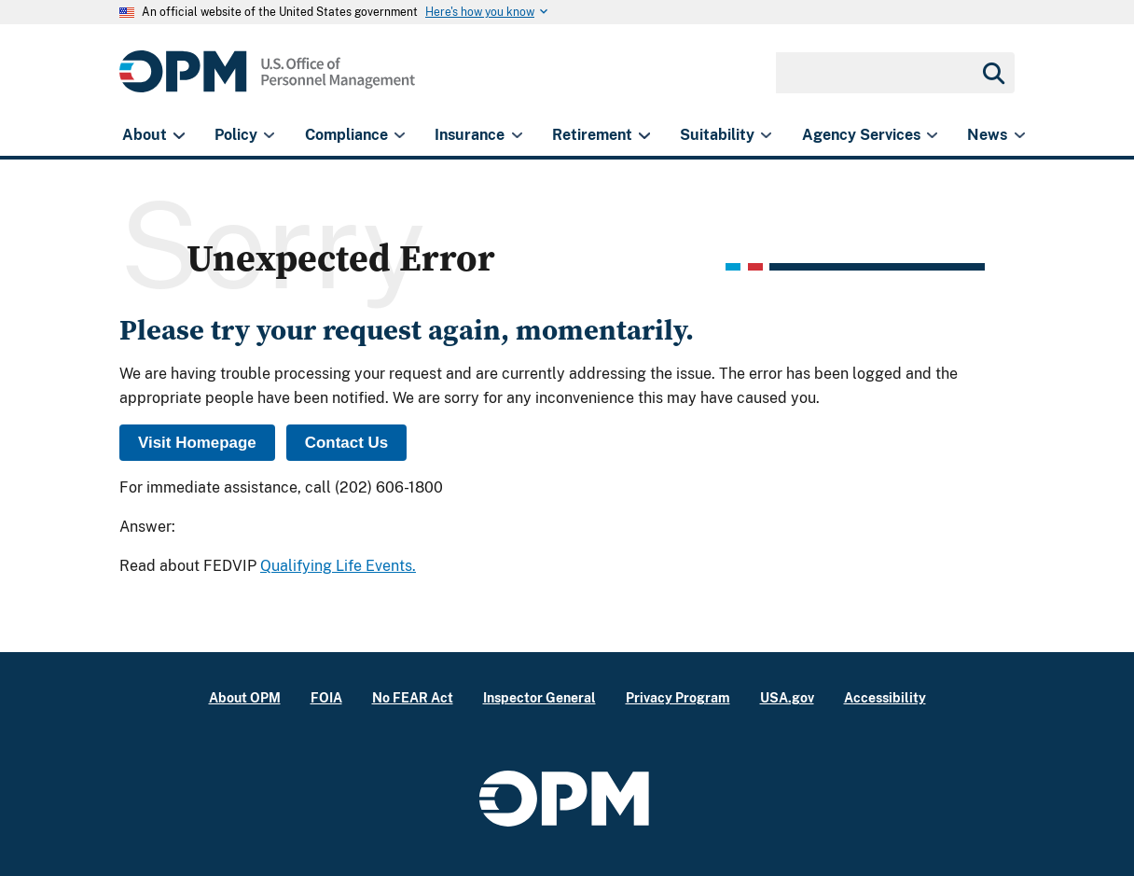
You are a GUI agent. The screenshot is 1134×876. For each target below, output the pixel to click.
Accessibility (885, 697)
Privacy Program (678, 697)
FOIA (326, 697)
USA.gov (787, 697)
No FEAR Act (412, 697)
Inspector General (539, 697)
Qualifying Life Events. (338, 566)
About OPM (245, 697)
